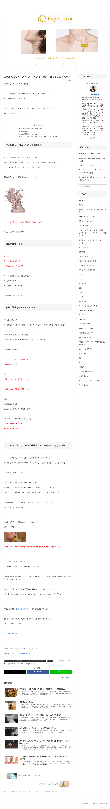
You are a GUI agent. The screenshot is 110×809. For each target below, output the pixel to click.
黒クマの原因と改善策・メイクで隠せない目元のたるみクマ (93, 178)
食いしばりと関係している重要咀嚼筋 (31, 129)
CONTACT (68, 65)
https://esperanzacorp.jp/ (21, 654)
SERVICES (41, 65)
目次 (35, 125)
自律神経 (50, 661)
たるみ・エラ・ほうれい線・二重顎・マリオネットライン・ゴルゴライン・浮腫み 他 (25, 661)
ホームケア (20, 664)
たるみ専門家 (58, 661)
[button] (105, 186)
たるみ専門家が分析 (11, 634)
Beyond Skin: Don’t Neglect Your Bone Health (92, 159)
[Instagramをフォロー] (94, 138)
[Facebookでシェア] (38, 672)
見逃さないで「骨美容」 (87, 165)
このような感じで (22, 609)
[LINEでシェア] (61, 672)
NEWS (82, 65)
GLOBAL (55, 65)
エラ (5, 664)
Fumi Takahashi (92, 94)
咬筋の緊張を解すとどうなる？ (29, 134)
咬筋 (26, 664)
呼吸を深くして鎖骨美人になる (89, 154)
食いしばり (32, 664)
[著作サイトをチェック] (91, 138)
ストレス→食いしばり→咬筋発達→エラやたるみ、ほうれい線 (38, 137)
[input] (92, 186)
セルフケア (12, 664)
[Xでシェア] (15, 672)
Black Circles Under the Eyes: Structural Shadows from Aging (92, 171)
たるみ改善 (66, 661)
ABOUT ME (28, 65)
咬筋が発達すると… (25, 131)
